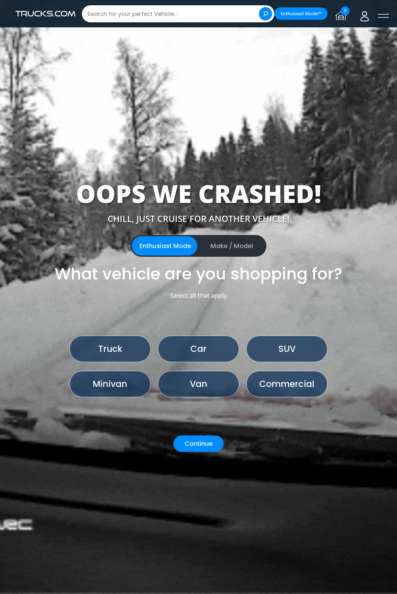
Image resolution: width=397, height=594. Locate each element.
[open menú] (383, 16)
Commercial (286, 384)
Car (198, 349)
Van (198, 384)
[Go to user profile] (364, 14)
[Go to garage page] (342, 13)
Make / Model (232, 246)
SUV (287, 349)
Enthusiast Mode (165, 246)
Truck (110, 349)
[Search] (265, 13)
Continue (199, 443)
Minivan (110, 384)
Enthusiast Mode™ (301, 14)
